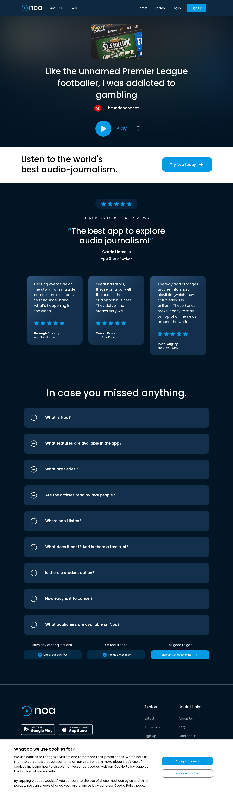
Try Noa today (187, 164)
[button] (109, 418)
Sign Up (196, 8)
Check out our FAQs (53, 654)
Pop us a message (116, 654)
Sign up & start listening (180, 655)
